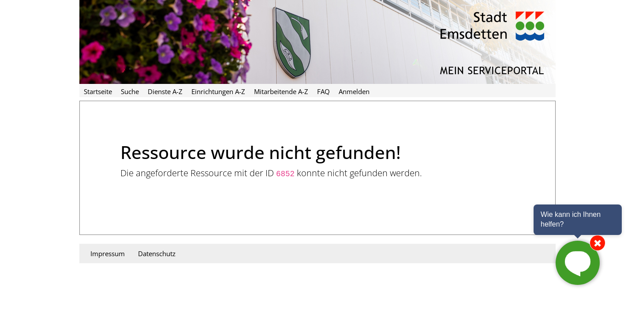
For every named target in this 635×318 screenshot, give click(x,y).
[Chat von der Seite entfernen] (597, 243)
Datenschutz (157, 253)
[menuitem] (97, 90)
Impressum (107, 253)
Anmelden (354, 91)
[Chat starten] (578, 263)
